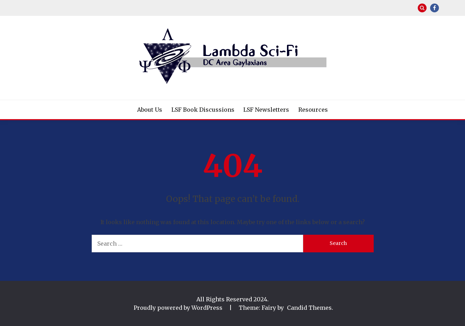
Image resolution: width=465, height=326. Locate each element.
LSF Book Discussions (202, 109)
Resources (313, 109)
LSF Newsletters (266, 109)
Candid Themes (309, 307)
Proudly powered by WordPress (179, 307)
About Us (149, 109)
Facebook (434, 8)
